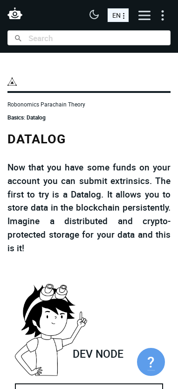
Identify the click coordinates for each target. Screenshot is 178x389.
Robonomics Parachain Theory (46, 104)
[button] (94, 15)
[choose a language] (118, 15)
